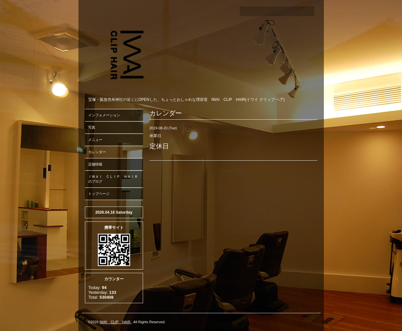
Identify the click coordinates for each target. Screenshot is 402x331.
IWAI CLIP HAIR (115, 322)
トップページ (98, 194)
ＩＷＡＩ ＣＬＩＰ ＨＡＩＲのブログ (113, 179)
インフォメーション (104, 115)
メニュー (95, 140)
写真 (91, 127)
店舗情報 (95, 164)
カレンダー (97, 152)
